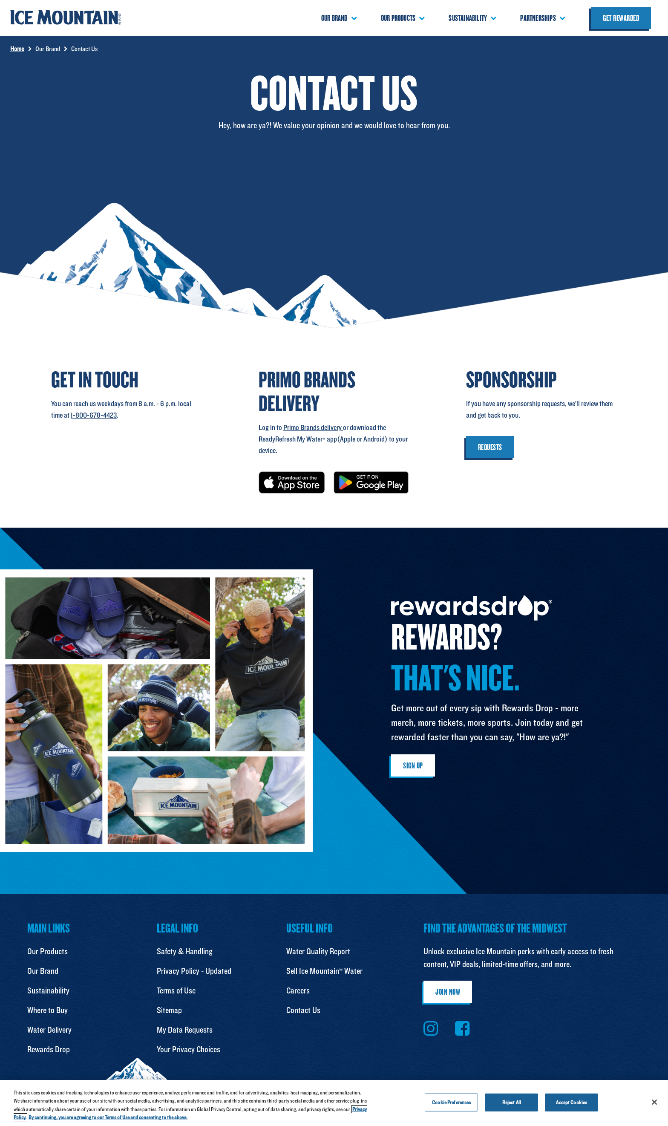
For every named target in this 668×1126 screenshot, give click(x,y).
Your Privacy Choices (188, 1049)
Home (17, 49)
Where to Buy (47, 1010)
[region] (334, 1103)
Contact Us (303, 1010)
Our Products (47, 951)
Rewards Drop (48, 1049)
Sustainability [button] (468, 18)
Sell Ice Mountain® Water (324, 971)
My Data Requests (185, 1030)
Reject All (511, 1102)
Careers (298, 990)
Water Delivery (49, 1030)
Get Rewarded (621, 18)
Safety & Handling (185, 951)
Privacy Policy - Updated (194, 971)
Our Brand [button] (334, 18)
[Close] (654, 1102)
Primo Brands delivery (313, 427)
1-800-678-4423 (94, 414)
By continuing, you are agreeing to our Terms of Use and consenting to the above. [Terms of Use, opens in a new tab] (108, 1117)
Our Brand (42, 971)
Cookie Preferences (451, 1102)
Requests (490, 447)
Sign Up (413, 765)
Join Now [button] (447, 992)
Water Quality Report (318, 951)
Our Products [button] (398, 18)
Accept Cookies (571, 1102)
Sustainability (48, 990)
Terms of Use (176, 990)
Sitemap (169, 1010)
